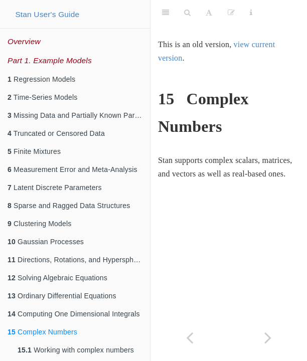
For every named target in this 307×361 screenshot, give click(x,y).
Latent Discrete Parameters (55, 188)
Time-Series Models (42, 97)
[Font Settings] (209, 12)
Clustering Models (40, 224)
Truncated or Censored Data (56, 133)
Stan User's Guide (47, 14)
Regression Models (41, 79)
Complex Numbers (42, 332)
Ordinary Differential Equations (62, 296)
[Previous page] (189, 337)
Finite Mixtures (34, 151)
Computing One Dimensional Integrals (74, 314)
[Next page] (268, 337)
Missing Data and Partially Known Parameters (79, 115)
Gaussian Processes (46, 242)
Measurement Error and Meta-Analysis (72, 169)
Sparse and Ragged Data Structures (69, 206)
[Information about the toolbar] (251, 12)
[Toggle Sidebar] (166, 12)
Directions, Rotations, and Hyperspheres (77, 260)
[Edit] (231, 12)
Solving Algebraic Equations (57, 278)
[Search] (187, 12)
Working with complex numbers (76, 350)
